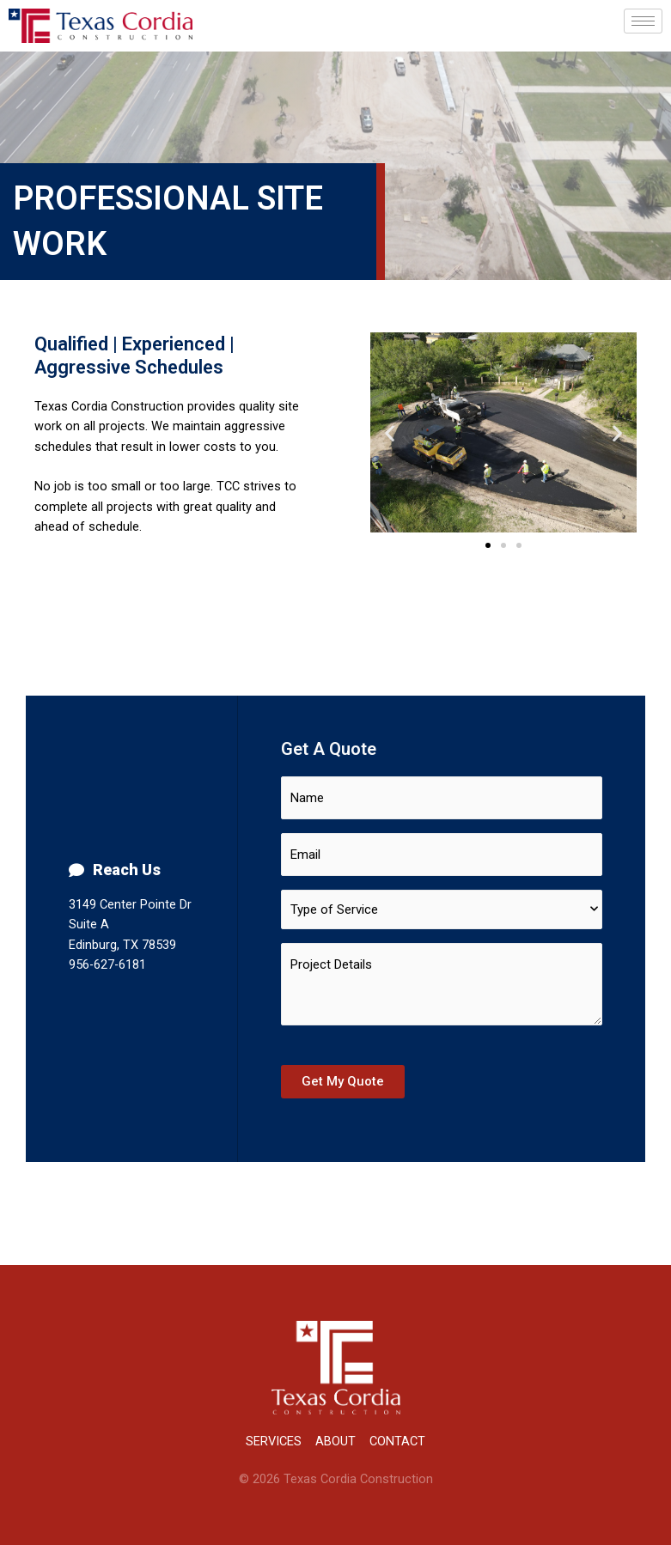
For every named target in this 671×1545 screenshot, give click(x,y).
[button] (488, 545)
